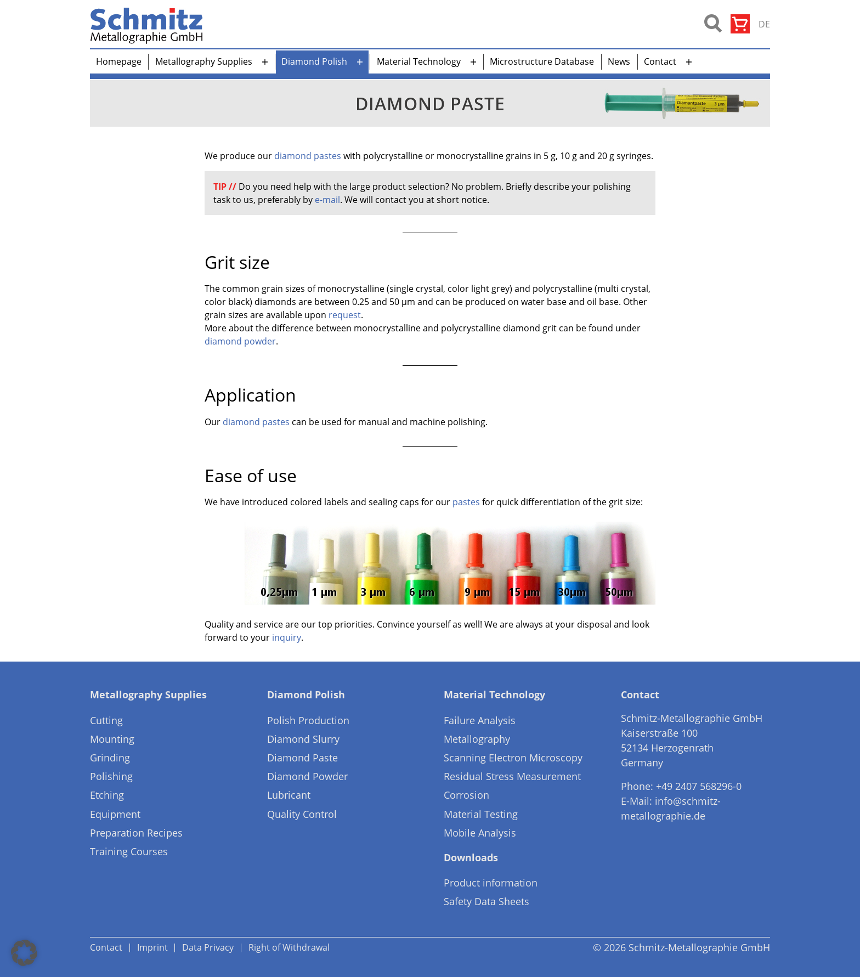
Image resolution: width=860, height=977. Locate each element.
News (619, 61)
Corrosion (466, 794)
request (345, 315)
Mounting (112, 739)
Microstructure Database (542, 61)
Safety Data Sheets (486, 901)
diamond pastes (307, 156)
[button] (24, 953)
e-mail (327, 200)
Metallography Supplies (203, 61)
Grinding (110, 757)
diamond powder (240, 341)
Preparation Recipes (136, 832)
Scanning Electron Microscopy (513, 757)
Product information (491, 882)
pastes (466, 502)
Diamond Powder (307, 776)
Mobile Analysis (480, 832)
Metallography (477, 739)
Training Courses (129, 851)
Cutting (106, 720)
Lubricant (288, 794)
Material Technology (419, 61)
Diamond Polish (314, 61)
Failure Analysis (480, 720)
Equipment (115, 814)
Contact (660, 61)
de (764, 24)
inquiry (286, 637)
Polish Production (308, 720)
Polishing (111, 776)
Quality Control (302, 814)
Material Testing (481, 814)
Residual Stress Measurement (512, 776)
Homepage (119, 61)
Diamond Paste (302, 757)
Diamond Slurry (303, 739)
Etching (107, 794)
